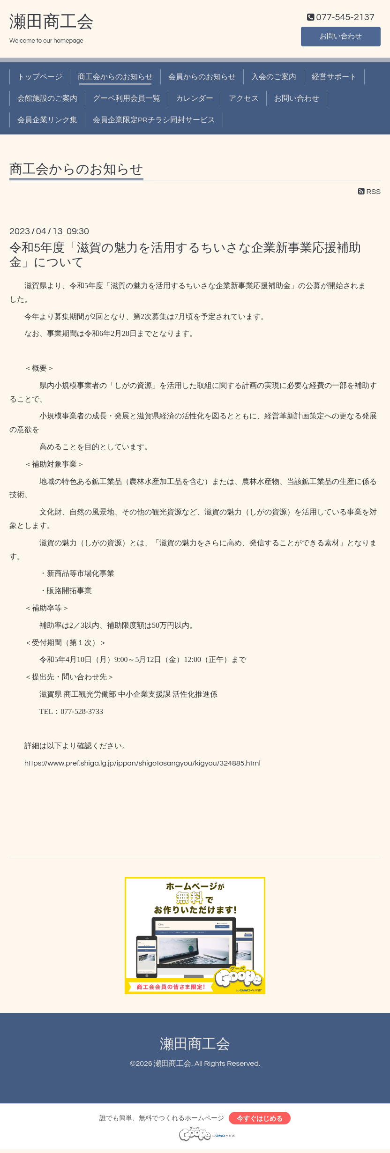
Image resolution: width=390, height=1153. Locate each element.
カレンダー (194, 100)
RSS (369, 193)
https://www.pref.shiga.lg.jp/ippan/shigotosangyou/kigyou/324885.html (142, 765)
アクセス (244, 100)
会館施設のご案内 (47, 100)
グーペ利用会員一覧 (126, 100)
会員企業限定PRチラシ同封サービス (154, 122)
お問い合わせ (340, 37)
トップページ (39, 78)
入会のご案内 (273, 78)
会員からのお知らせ (202, 78)
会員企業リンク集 (47, 122)
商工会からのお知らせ (115, 78)
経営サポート (334, 78)
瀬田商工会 (51, 24)
